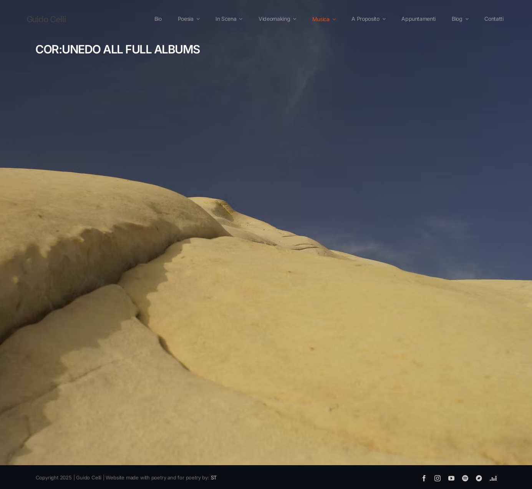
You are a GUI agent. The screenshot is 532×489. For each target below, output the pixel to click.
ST (214, 477)
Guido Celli (46, 19)
